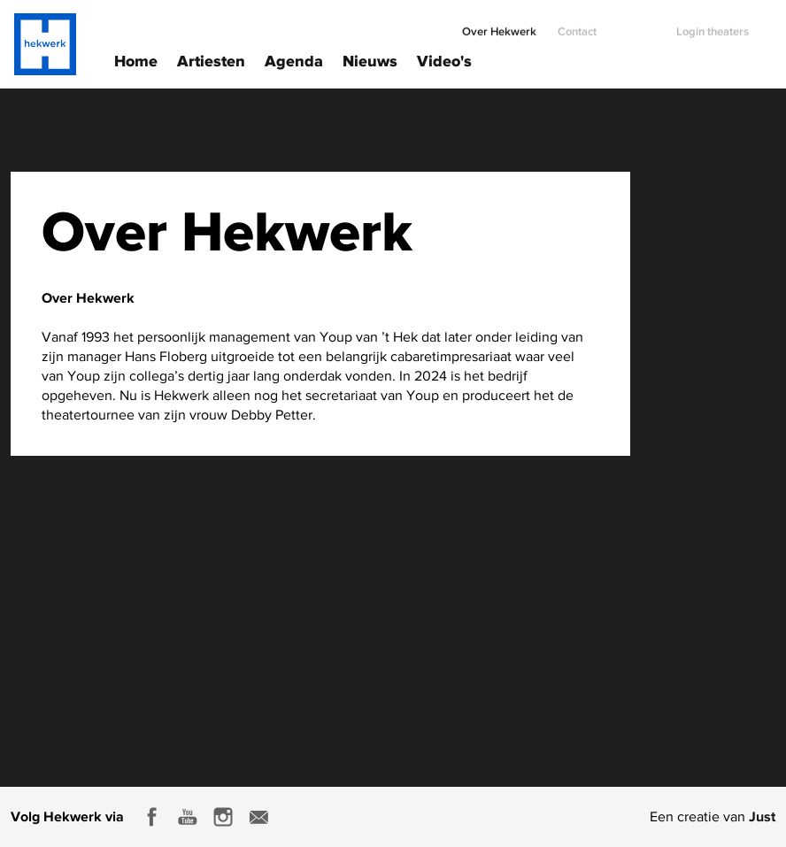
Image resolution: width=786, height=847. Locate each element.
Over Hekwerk (499, 24)
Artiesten (211, 59)
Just (762, 816)
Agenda (294, 59)
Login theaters (712, 24)
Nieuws (370, 59)
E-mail (258, 817)
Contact (577, 24)
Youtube (187, 817)
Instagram (223, 817)
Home (136, 59)
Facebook (152, 817)
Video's (444, 59)
